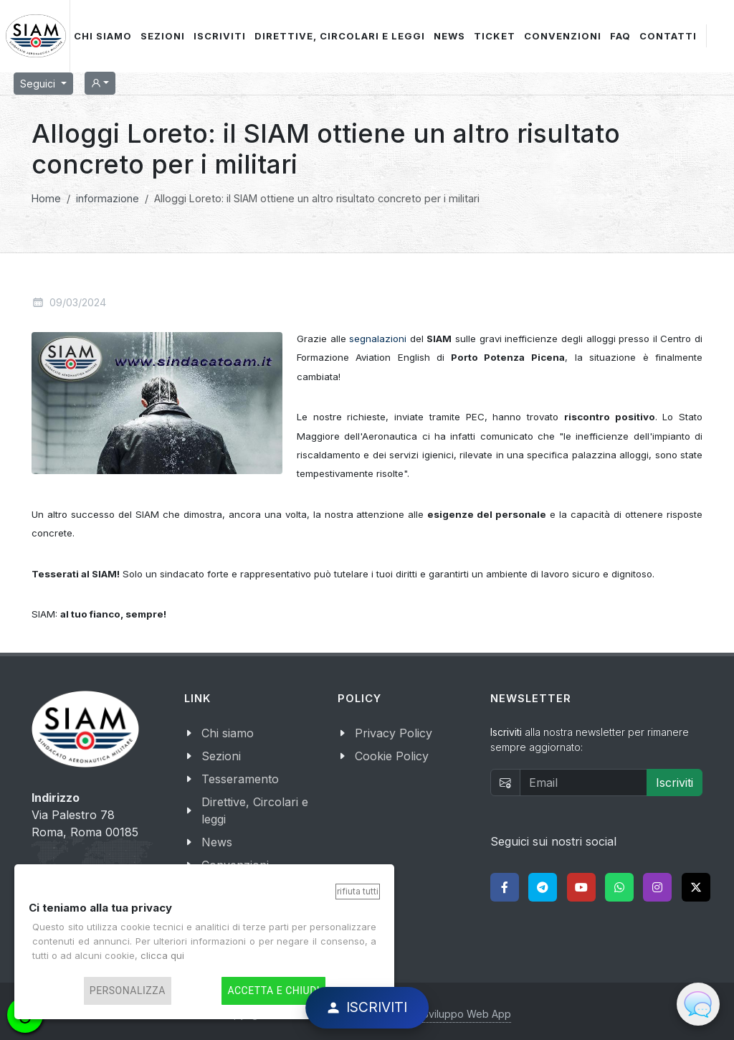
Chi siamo (227, 733)
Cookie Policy (392, 756)
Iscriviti (674, 782)
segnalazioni (377, 338)
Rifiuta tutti (357, 891)
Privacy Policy (393, 733)
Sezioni (221, 756)
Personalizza (127, 991)
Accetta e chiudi (273, 991)
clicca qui (162, 955)
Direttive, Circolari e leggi (254, 810)
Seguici (39, 83)
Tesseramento (240, 779)
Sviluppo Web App (466, 1014)
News (216, 842)
